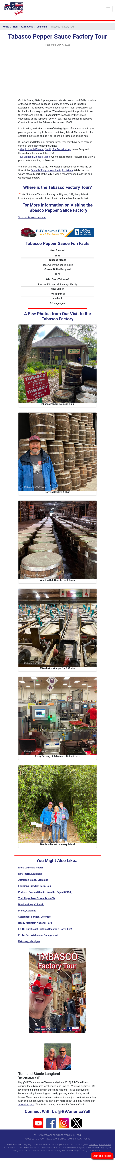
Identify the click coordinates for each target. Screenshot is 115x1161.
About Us (29, 1138)
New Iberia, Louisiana (30, 873)
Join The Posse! (102, 1155)
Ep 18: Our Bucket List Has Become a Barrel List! (45, 929)
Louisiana (42, 26)
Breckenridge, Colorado (31, 904)
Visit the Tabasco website (32, 217)
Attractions (27, 26)
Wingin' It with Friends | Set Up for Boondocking (45, 149)
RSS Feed (75, 1134)
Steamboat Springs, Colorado (34, 916)
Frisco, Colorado (27, 910)
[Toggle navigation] (108, 9)
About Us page (26, 1104)
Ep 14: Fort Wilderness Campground (38, 935)
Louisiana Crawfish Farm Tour (34, 886)
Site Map (64, 1134)
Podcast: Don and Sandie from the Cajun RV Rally (45, 892)
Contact (40, 1138)
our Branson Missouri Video (35, 156)
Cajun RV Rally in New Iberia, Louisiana (52, 170)
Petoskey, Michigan (29, 941)
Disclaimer (93, 1144)
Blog (15, 26)
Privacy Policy (105, 1144)
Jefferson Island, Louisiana (33, 879)
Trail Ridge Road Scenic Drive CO (36, 898)
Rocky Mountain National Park (35, 922)
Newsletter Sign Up (56, 1138)
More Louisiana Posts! (30, 867)
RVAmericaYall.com (47, 1134)
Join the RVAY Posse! (79, 1138)
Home (5, 26)
